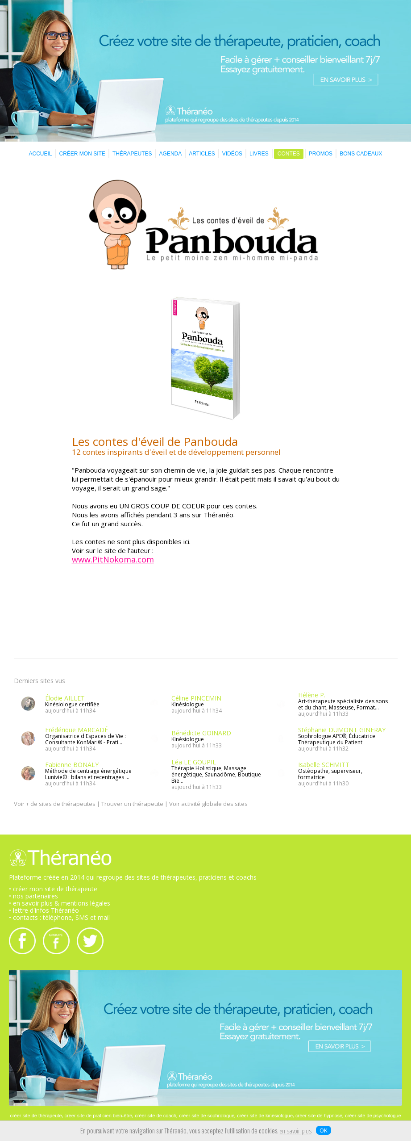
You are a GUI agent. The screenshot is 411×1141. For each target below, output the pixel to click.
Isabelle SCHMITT (323, 764)
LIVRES (259, 154)
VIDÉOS (232, 154)
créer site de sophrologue (206, 1115)
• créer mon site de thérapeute (53, 889)
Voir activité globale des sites (208, 804)
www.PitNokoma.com (113, 559)
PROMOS (320, 154)
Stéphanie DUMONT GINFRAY (342, 730)
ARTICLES (202, 154)
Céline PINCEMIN (196, 698)
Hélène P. (311, 695)
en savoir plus (296, 1131)
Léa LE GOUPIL (193, 762)
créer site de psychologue (373, 1115)
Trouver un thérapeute (132, 804)
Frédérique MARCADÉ (76, 730)
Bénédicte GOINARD (201, 733)
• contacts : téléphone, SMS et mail (59, 917)
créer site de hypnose (318, 1115)
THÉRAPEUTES (132, 154)
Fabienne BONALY (72, 764)
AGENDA (170, 154)
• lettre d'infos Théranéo (44, 910)
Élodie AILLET (65, 698)
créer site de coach (155, 1115)
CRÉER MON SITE (82, 154)
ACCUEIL (40, 154)
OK (324, 1130)
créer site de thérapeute (36, 1115)
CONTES (289, 154)
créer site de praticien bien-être (99, 1115)
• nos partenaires (33, 896)
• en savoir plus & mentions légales (59, 903)
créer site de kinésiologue (265, 1115)
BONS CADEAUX (361, 154)
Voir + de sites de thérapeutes (54, 804)
